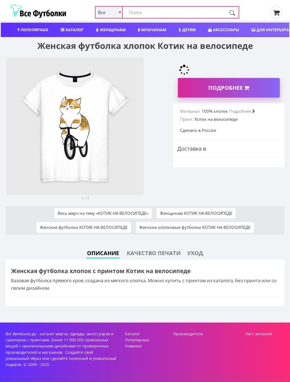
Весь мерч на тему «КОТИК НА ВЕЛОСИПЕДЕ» (103, 213)
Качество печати (154, 253)
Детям (187, 29)
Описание (103, 253)
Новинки (133, 346)
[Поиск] (232, 12)
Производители (188, 333)
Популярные (33, 29)
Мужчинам (152, 29)
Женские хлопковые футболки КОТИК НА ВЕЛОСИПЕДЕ (195, 227)
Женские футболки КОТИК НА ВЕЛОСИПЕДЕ (84, 227)
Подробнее (228, 87)
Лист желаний (258, 333)
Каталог (72, 29)
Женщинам (111, 29)
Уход (195, 253)
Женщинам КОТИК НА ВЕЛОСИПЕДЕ (196, 213)
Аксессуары (223, 29)
